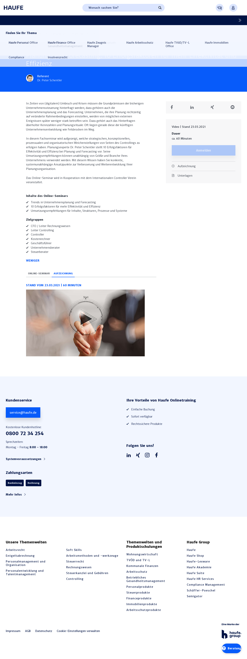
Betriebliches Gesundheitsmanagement (145, 584)
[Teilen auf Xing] (213, 107)
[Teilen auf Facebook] (173, 107)
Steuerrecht (75, 566)
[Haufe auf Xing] (139, 460)
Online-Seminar (43, 278)
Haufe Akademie (199, 572)
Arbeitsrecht (15, 555)
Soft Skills (74, 555)
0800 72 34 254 (25, 438)
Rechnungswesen (79, 572)
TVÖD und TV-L (138, 565)
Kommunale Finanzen (142, 571)
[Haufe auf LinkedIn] (129, 460)
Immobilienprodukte (141, 609)
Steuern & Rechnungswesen (41, 20)
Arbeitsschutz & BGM (210, 20)
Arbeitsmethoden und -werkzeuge (92, 560)
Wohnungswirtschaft (142, 559)
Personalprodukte (139, 591)
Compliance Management (206, 589)
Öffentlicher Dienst (156, 20)
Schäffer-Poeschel (201, 595)
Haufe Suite (195, 578)
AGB (28, 636)
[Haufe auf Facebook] (157, 460)
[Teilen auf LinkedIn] (193, 107)
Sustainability (75, 20)
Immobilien (129, 20)
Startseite (12, 33)
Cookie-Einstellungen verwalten (78, 636)
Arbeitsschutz (136, 576)
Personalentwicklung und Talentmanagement (25, 577)
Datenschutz (43, 636)
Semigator (195, 601)
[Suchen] (160, 8)
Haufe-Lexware (198, 566)
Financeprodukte (138, 603)
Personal (11, 20)
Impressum (13, 636)
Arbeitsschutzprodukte (143, 615)
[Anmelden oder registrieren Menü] (233, 8)
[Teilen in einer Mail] (234, 107)
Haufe (191, 555)
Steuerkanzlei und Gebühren (87, 578)
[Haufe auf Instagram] (148, 460)
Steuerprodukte (138, 597)
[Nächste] (238, 20)
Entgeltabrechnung (20, 560)
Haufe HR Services (200, 583)
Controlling (182, 20)
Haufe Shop (195, 560)
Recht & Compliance (103, 20)
